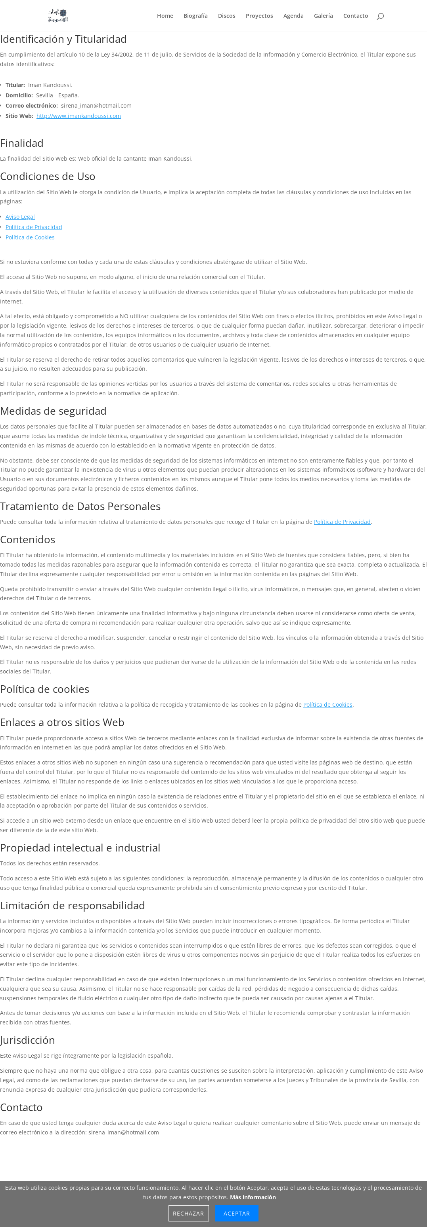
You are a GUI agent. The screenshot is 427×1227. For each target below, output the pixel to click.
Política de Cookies (30, 237)
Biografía (196, 16)
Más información (253, 1197)
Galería (323, 16)
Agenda (293, 16)
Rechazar (188, 1213)
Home (165, 16)
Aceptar (237, 1213)
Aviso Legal (20, 216)
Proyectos (259, 16)
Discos (227, 16)
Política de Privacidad (34, 227)
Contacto (355, 16)
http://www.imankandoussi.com (78, 115)
